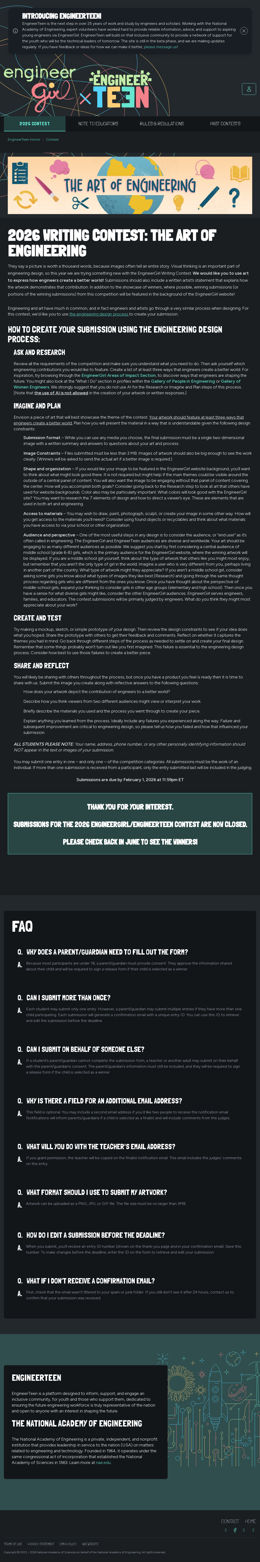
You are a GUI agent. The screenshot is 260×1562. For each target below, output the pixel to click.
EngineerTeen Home (24, 139)
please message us (160, 47)
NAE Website (90, 1544)
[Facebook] (234, 1530)
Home (250, 1521)
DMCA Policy (68, 1544)
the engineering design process (99, 313)
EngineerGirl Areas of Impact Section (118, 375)
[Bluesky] (253, 1530)
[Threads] (244, 1530)
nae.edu (103, 1462)
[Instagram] (226, 1530)
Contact (230, 1521)
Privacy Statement (41, 1544)
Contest (52, 139)
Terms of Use (13, 1544)
